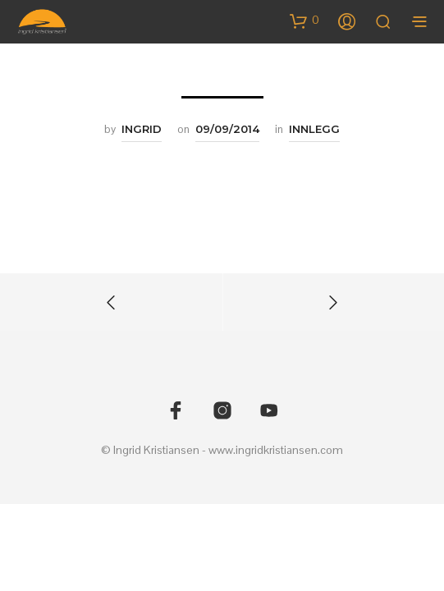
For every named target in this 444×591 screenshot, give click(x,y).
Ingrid (141, 128)
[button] (304, 20)
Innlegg (314, 128)
